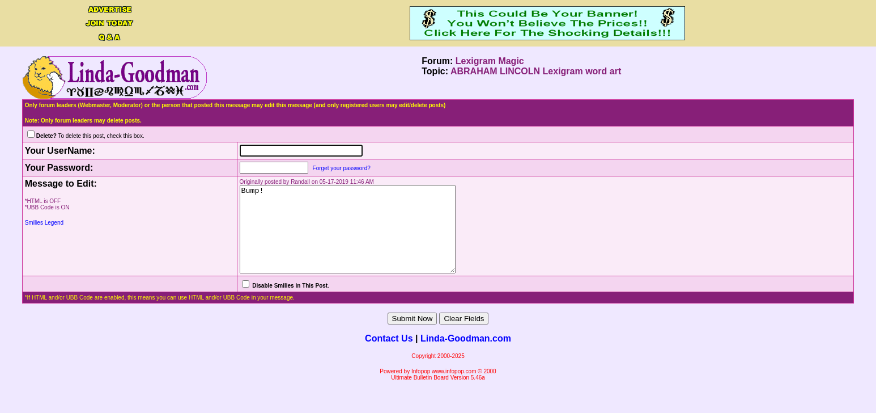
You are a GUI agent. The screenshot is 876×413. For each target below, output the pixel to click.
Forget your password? (325, 168)
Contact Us (389, 355)
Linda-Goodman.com (465, 355)
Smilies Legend (44, 223)
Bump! (343, 237)
